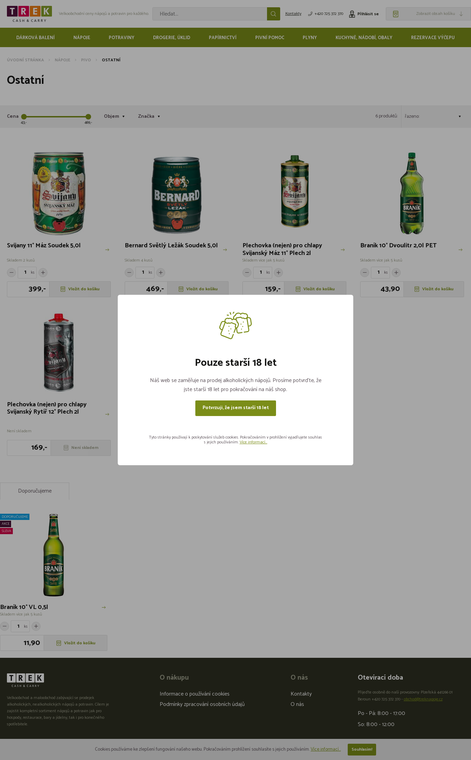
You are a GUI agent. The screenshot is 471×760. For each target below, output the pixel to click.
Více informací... (253, 442)
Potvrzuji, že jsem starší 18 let (236, 408)
